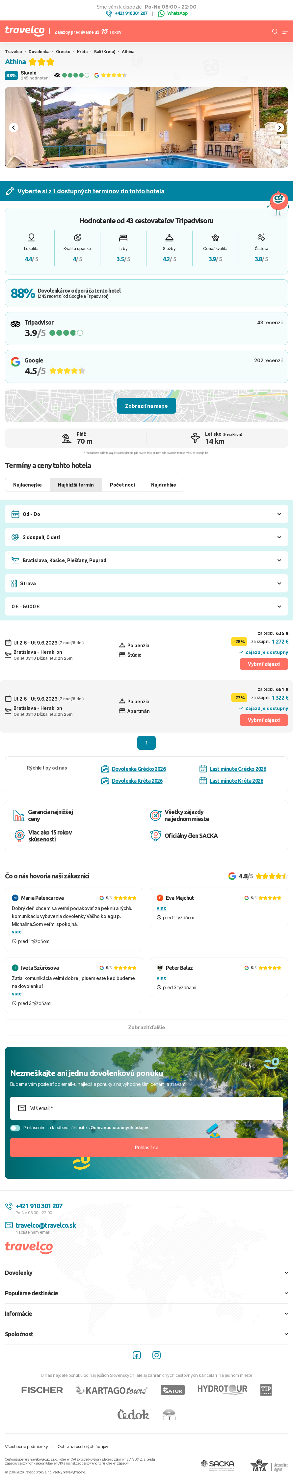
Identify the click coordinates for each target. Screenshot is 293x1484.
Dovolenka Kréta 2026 (132, 781)
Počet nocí (122, 485)
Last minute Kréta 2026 (231, 780)
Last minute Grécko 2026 (233, 769)
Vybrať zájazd (264, 664)
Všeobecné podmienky (26, 1446)
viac (17, 931)
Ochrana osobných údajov (83, 1446)
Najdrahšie (163, 485)
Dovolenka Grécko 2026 (133, 769)
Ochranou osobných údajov (119, 1127)
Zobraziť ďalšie (146, 1027)
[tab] (146, 160)
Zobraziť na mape (146, 406)
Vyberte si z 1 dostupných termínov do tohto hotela (85, 191)
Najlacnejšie (27, 485)
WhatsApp (173, 13)
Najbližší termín (76, 485)
